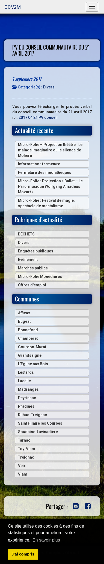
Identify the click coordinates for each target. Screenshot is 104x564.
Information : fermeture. (39, 164)
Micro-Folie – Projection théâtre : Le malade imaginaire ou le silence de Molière (50, 150)
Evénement (28, 259)
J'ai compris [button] (22, 554)
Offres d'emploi (32, 285)
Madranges (28, 389)
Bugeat (24, 321)
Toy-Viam (26, 449)
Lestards (26, 372)
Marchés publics (33, 268)
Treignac (26, 457)
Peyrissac (27, 398)
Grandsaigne (29, 355)
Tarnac (24, 440)
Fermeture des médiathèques (44, 172)
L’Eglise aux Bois (33, 364)
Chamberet (28, 338)
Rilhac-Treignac (32, 415)
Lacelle (24, 381)
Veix (22, 466)
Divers (49, 87)
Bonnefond (28, 330)
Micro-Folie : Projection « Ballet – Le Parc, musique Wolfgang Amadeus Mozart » (50, 186)
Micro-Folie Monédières (40, 276)
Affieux (24, 313)
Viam (22, 474)
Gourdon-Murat (32, 347)
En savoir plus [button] (46, 540)
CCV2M (12, 7)
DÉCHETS (26, 234)
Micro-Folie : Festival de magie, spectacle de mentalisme (46, 203)
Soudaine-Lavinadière (38, 432)
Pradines (26, 406)
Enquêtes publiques (35, 251)
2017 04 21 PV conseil (38, 117)
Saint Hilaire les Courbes (40, 423)
